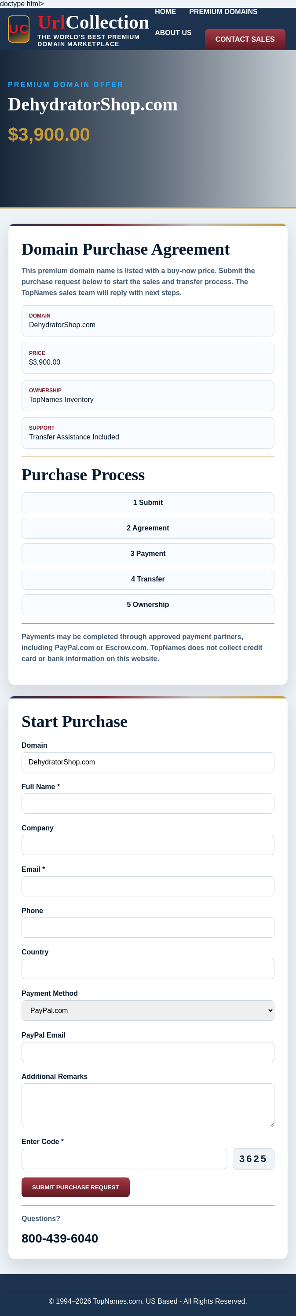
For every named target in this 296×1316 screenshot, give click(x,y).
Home (165, 11)
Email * (33, 869)
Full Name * (41, 786)
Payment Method (50, 993)
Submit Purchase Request (75, 1187)
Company (38, 828)
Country (35, 952)
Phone (32, 910)
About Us (173, 33)
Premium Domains (223, 11)
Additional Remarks (55, 1076)
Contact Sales (245, 39)
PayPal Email (44, 1035)
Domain (35, 745)
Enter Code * (43, 1141)
